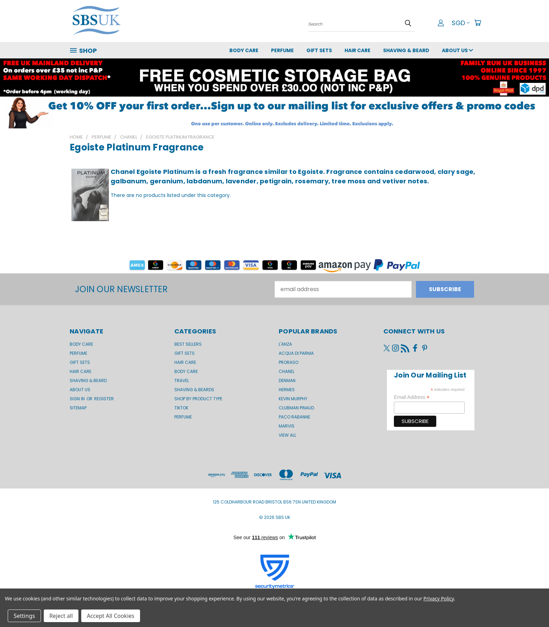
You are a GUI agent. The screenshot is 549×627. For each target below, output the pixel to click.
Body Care (243, 50)
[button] (274, 112)
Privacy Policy (438, 598)
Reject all (61, 616)
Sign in (78, 399)
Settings (24, 616)
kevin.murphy (293, 399)
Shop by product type (198, 399)
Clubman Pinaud (296, 408)
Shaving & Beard (406, 50)
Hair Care (357, 50)
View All (287, 435)
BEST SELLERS (188, 344)
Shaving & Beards (194, 390)
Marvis (286, 426)
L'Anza (285, 344)
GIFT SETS (319, 50)
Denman (287, 380)
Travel (181, 380)
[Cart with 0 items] (477, 22)
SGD (461, 23)
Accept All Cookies (110, 616)
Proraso (288, 362)
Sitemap (78, 408)
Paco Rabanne (294, 417)
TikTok (181, 408)
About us (457, 50)
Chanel (286, 371)
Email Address (412, 397)
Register (104, 399)
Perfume (282, 50)
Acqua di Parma (296, 353)
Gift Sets (184, 353)
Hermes (287, 390)
